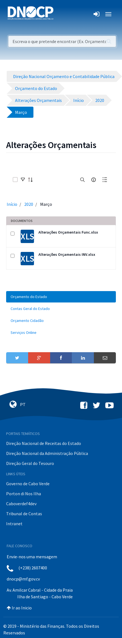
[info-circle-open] (93, 179)
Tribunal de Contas (24, 513)
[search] (82, 179)
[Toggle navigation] (60, 14)
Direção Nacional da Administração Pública (47, 453)
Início (12, 204)
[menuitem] (61, 296)
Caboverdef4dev (21, 503)
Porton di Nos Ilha (23, 493)
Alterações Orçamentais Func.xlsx (68, 232)
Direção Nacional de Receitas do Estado (43, 443)
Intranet (14, 523)
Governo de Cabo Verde (28, 483)
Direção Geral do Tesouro (30, 463)
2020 (28, 204)
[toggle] (23, 179)
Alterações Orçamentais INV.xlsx (66, 254)
